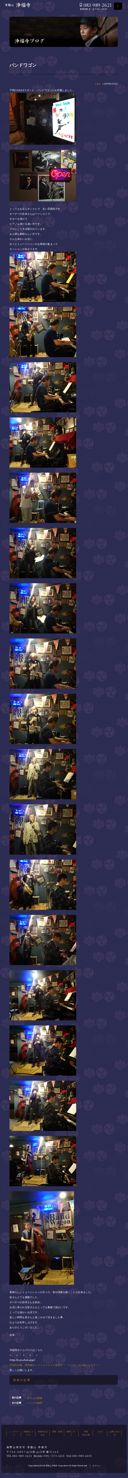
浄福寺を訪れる (43, 1433)
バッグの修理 (34, 1402)
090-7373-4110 (54, 1455)
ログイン (96, 1465)
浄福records (86, 1433)
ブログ (100, 1431)
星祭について (71, 1433)
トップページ (14, 1433)
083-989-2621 (98, 5)
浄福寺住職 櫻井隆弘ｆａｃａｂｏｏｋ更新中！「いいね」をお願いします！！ (55, 1365)
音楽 (98, 84)
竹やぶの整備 (34, 1398)
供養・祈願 (57, 1431)
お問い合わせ (115, 1433)
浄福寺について (28, 1433)
